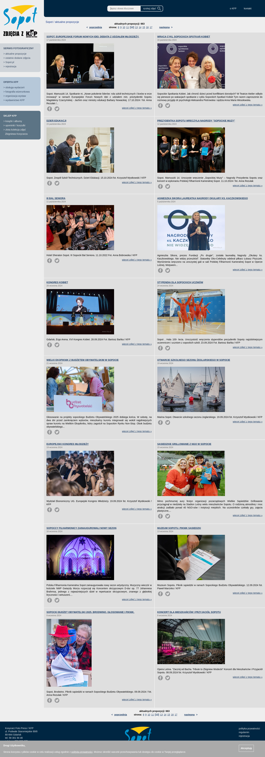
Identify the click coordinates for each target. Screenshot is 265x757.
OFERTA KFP (10, 82)
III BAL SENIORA (55, 198)
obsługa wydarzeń (15, 87)
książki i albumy (13, 121)
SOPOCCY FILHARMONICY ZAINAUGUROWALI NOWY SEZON (81, 528)
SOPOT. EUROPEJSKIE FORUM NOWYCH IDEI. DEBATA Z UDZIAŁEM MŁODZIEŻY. (92, 36)
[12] (132, 27)
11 (127, 27)
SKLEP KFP (10, 115)
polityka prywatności (249, 728)
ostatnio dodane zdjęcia (17, 58)
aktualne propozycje (16, 53)
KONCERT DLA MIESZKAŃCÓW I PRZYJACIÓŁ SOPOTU (189, 612)
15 (143, 27)
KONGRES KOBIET (57, 282)
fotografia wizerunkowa (17, 91)
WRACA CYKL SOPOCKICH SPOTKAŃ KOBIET (183, 36)
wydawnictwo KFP (15, 100)
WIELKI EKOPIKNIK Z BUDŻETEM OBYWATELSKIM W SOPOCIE (82, 360)
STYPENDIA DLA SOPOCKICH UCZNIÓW (180, 282)
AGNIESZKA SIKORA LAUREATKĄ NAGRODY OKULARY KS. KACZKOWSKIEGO (202, 198)
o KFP (233, 8)
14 (140, 27)
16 (147, 27)
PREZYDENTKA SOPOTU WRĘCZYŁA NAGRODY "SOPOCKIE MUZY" (196, 120)
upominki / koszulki (15, 125)
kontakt (247, 8)
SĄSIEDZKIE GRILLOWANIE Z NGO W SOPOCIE (184, 444)
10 (124, 27)
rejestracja (10, 66)
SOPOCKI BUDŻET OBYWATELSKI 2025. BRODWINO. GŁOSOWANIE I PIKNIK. (90, 612)
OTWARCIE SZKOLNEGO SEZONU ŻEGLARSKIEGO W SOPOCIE (193, 360)
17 (151, 27)
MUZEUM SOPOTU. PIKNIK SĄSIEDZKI (179, 528)
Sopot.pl (9, 62)
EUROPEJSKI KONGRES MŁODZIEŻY (67, 444)
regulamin (244, 732)
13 (136, 27)
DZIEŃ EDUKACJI (56, 120)
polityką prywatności (81, 752)
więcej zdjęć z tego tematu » (137, 108)
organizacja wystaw (15, 96)
